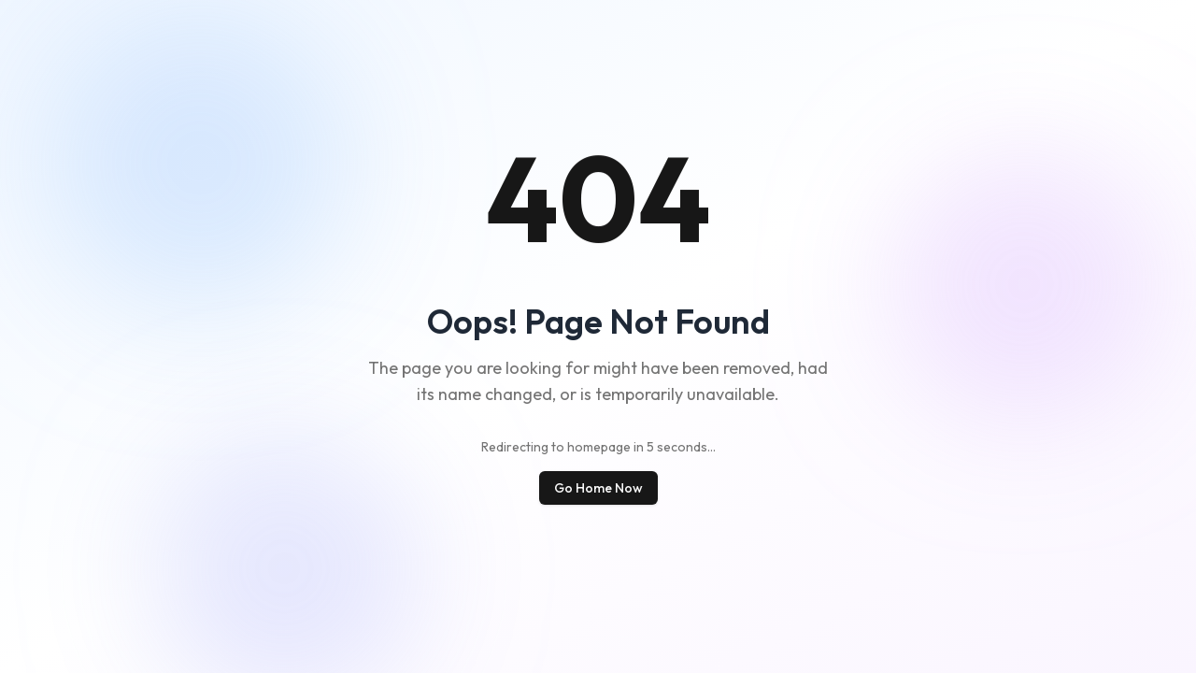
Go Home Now (598, 488)
